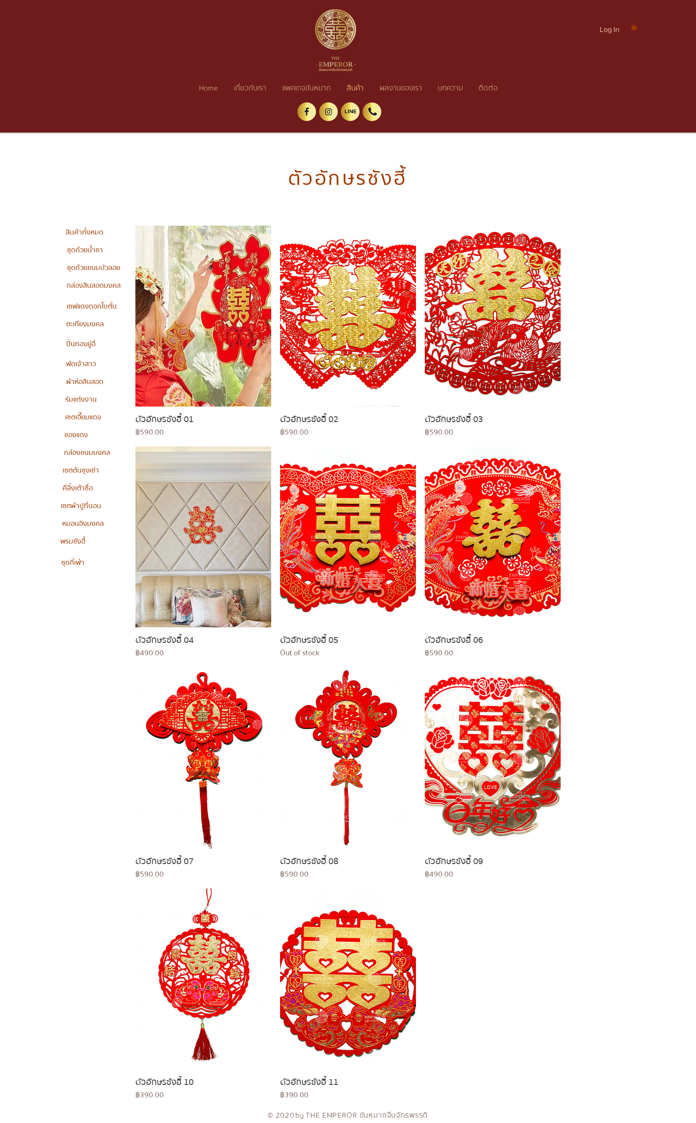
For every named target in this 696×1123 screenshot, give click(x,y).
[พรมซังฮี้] (72, 541)
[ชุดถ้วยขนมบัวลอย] (93, 268)
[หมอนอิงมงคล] (83, 523)
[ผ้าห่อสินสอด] (84, 382)
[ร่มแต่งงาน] (80, 399)
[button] (634, 26)
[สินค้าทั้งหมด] (84, 232)
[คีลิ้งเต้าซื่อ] (77, 488)
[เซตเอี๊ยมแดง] (83, 417)
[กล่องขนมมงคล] (87, 453)
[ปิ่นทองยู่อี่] (80, 344)
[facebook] (306, 111)
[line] (350, 111)
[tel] (372, 111)
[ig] (328, 111)
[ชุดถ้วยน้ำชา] (84, 250)
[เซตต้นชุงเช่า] (80, 470)
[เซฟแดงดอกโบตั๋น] (91, 306)
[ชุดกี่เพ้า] (72, 562)
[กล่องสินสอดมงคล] (93, 285)
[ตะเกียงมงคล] (84, 324)
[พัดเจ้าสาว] (80, 364)
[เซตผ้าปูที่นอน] (80, 506)
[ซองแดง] (75, 435)
